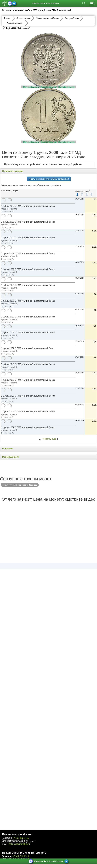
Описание (7, 448)
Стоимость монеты (12, 171)
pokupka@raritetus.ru (19, 844)
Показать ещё (49, 439)
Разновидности (10, 457)
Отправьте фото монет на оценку (45, 3)
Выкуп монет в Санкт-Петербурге (24, 852)
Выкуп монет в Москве (17, 834)
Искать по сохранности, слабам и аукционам (49, 179)
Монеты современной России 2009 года (19, 485)
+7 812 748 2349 (20, 856)
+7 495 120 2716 (20, 838)
